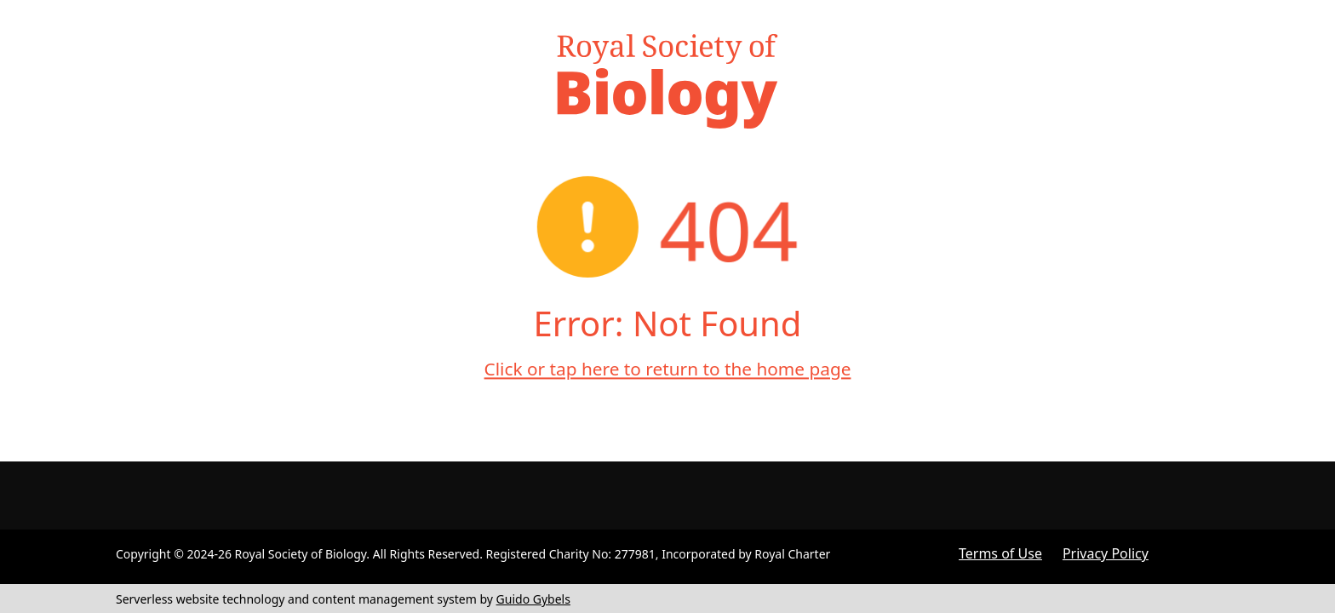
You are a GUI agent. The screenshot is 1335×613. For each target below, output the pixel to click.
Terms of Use (1000, 553)
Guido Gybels (533, 599)
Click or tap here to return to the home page (667, 369)
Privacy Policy (1106, 553)
